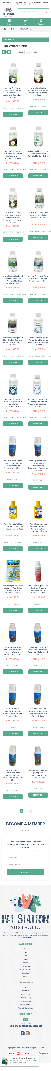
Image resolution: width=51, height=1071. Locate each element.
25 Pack (8, 604)
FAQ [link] (25, 987)
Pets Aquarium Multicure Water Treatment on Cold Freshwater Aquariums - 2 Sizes (13, 775)
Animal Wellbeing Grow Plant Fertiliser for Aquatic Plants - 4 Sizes (38, 153)
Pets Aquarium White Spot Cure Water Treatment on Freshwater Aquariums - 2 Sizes (38, 465)
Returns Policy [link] (25, 1001)
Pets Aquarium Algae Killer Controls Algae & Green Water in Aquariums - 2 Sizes (13, 651)
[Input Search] (30, 11)
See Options (12, 114)
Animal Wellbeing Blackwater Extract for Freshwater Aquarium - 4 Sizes (38, 91)
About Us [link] (25, 991)
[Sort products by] (36, 52)
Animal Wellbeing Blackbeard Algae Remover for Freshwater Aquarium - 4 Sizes (13, 93)
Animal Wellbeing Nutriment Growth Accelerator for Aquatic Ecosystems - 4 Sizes (12, 217)
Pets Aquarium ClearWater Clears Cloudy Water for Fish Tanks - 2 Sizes (12, 712)
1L (41, 604)
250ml (19, 108)
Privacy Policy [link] (25, 1004)
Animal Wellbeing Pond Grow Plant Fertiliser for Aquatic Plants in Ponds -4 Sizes (13, 279)
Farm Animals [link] (25, 969)
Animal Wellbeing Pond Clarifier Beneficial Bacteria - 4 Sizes (38, 215)
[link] (23, 1033)
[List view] (9, 52)
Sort (21, 52)
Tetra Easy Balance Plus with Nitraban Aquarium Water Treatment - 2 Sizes (38, 527)
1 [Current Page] (21, 811)
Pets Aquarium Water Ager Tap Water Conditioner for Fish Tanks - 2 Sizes (38, 774)
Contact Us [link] (25, 994)
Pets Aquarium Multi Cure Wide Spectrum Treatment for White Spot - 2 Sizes (38, 712)
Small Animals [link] (25, 966)
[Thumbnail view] (4, 52)
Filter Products (9, 40)
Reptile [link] (25, 963)
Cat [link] (25, 952)
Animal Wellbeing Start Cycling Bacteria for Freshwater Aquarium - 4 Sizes (38, 403)
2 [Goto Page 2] (25, 811)
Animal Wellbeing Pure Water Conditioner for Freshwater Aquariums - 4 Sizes (38, 341)
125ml (5, 108)
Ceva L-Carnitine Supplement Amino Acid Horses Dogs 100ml (23, 1061)
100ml (16, 479)
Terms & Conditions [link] (25, 1008)
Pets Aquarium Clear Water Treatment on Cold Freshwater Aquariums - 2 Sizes (13, 464)
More (25, 108)
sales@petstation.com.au (25, 1026)
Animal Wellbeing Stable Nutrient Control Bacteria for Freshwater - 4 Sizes (13, 403)
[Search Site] (45, 11)
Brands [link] (25, 976)
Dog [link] (25, 949)
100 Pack (17, 604)
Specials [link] (25, 973)
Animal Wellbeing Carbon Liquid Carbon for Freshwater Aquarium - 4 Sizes (12, 155)
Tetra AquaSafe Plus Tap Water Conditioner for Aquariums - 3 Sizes (13, 526)
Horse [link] (25, 959)
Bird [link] (25, 956)
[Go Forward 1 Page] (29, 811)
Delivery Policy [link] (25, 998)
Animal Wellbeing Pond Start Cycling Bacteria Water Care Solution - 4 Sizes (13, 341)
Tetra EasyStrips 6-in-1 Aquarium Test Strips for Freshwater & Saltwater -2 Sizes (13, 589)
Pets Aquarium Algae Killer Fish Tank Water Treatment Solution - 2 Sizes (38, 651)
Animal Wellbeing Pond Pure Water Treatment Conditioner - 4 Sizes (38, 278)
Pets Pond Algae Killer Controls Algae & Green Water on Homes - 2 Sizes (38, 589)
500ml (12, 108)
